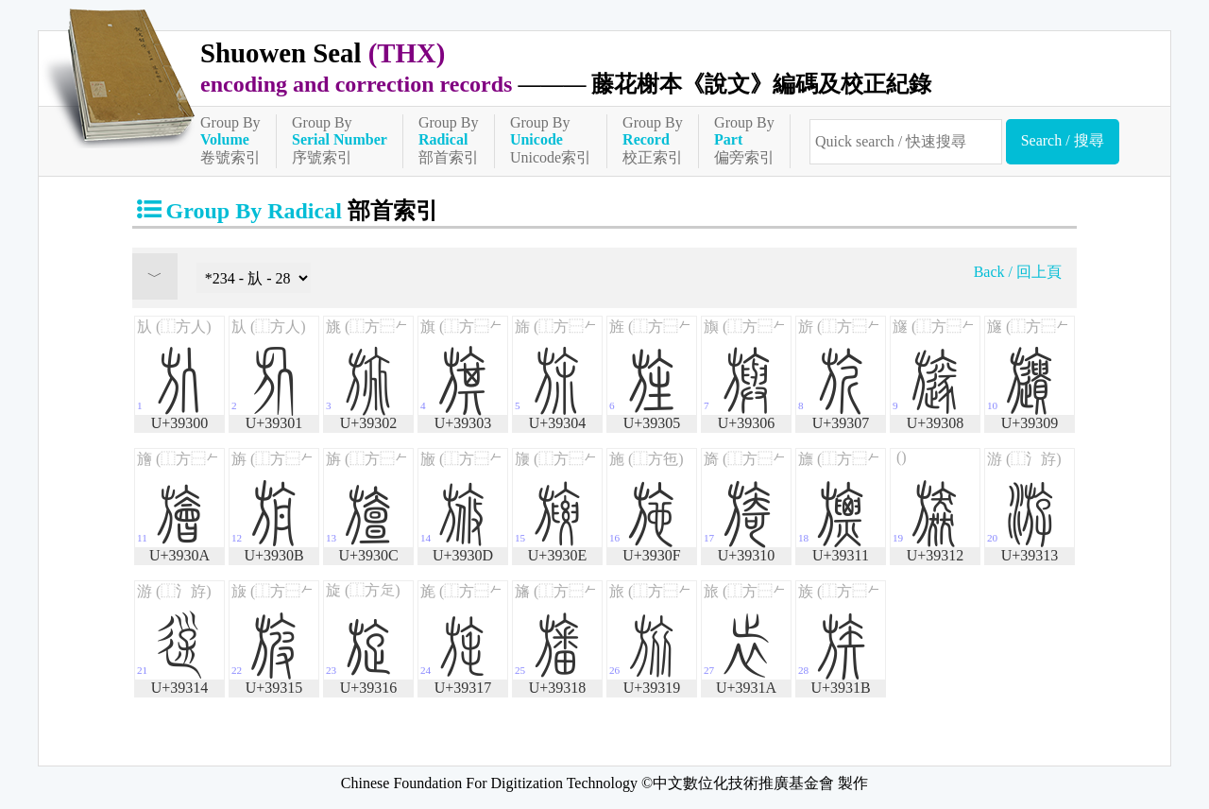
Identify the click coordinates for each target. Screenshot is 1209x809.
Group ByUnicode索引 (550, 139)
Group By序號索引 (339, 139)
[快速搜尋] (905, 141)
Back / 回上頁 (1018, 272)
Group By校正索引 (652, 139)
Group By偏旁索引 (744, 139)
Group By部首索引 (448, 139)
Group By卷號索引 (230, 139)
